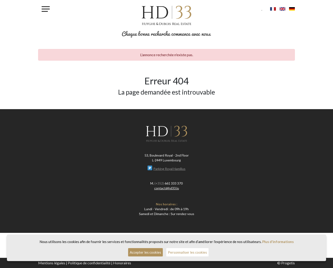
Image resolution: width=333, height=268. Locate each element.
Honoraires (122, 263)
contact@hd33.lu (166, 188)
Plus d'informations (278, 242)
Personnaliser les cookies (187, 252)
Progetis (288, 263)
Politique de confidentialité (89, 263)
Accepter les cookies (145, 252)
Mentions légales (51, 263)
